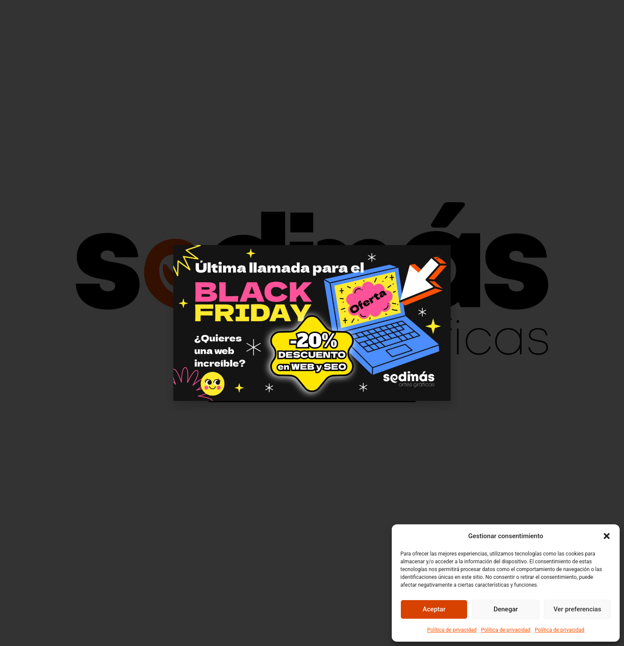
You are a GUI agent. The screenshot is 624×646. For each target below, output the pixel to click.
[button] (606, 536)
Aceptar (433, 609)
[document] (312, 323)
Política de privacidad (452, 630)
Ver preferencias (577, 609)
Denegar (506, 609)
